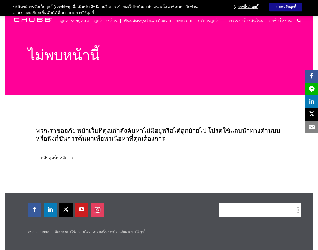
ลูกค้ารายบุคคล (74, 21)
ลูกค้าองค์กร (105, 21)
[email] (311, 127)
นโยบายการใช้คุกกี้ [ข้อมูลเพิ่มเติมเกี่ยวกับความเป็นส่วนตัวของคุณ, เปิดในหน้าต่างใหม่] (78, 13)
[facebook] (34, 210)
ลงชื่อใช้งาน (280, 21)
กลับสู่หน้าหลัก (54, 158)
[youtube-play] (81, 210)
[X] (66, 210)
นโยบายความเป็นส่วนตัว (100, 231)
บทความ (184, 21)
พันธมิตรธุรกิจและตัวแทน (147, 21)
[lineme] (311, 89)
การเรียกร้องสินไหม (245, 21)
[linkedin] (50, 210)
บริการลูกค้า (209, 21)
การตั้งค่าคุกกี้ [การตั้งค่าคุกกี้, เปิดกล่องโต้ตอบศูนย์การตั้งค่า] (248, 7)
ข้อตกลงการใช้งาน (67, 231)
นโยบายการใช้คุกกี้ (132, 231)
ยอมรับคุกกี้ (287, 7)
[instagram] (97, 210)
